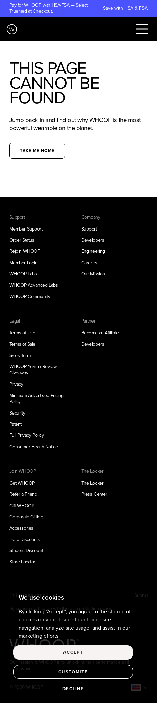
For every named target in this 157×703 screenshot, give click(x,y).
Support (89, 229)
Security (17, 413)
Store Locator (22, 562)
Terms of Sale (22, 344)
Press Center (94, 494)
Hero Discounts (24, 539)
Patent (15, 424)
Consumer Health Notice (33, 446)
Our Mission (93, 273)
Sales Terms (21, 355)
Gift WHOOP (21, 505)
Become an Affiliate (100, 332)
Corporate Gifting (26, 516)
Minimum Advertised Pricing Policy (36, 398)
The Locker (92, 483)
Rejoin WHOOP (24, 251)
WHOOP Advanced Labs (33, 285)
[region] (78, 644)
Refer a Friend (23, 494)
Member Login (23, 262)
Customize (73, 672)
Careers (89, 262)
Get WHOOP (22, 483)
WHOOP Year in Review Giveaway (33, 369)
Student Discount (26, 550)
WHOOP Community (29, 296)
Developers (92, 240)
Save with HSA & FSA (125, 8)
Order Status (21, 240)
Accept (73, 652)
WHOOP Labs (23, 273)
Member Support (26, 229)
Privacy (16, 384)
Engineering (93, 251)
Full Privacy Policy (26, 435)
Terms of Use (22, 332)
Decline (73, 688)
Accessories (21, 528)
